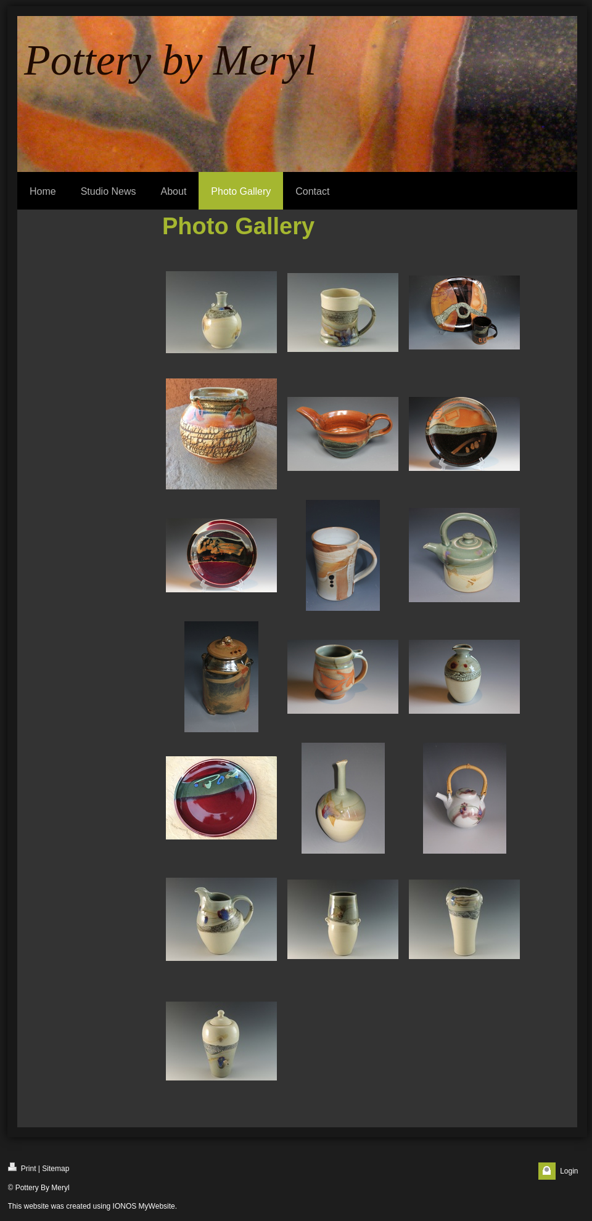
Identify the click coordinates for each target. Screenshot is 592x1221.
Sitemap (55, 1168)
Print (22, 1167)
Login (569, 1171)
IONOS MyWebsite (144, 1206)
